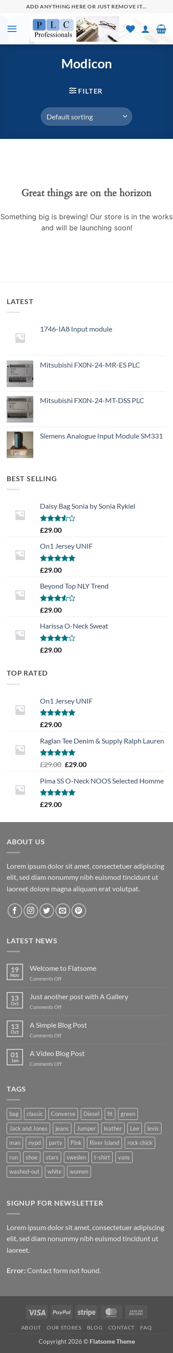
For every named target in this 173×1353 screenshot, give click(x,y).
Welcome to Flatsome (63, 968)
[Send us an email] (62, 910)
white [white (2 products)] (54, 1171)
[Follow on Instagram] (31, 910)
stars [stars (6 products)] (52, 1157)
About (31, 1327)
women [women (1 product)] (79, 1171)
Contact (121, 1327)
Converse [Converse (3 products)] (63, 1113)
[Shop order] (86, 116)
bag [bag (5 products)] (14, 1113)
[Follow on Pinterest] (78, 910)
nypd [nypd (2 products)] (34, 1142)
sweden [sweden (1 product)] (76, 1157)
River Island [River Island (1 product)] (104, 1142)
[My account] (145, 29)
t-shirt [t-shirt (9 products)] (102, 1157)
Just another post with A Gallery (79, 996)
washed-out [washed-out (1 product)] (24, 1171)
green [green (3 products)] (128, 1113)
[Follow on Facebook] (15, 910)
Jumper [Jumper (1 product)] (86, 1128)
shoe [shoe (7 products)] (32, 1157)
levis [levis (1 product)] (153, 1128)
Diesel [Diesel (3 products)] (91, 1113)
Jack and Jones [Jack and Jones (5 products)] (28, 1128)
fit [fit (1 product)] (110, 1113)
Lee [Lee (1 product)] (134, 1128)
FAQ (146, 1327)
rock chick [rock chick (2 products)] (140, 1142)
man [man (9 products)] (14, 1142)
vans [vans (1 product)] (124, 1157)
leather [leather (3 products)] (113, 1128)
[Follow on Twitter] (46, 910)
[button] (12, 29)
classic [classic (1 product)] (35, 1113)
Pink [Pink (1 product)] (76, 1142)
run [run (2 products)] (13, 1157)
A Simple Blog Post (58, 1025)
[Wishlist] (130, 29)
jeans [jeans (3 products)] (62, 1128)
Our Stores (64, 1327)
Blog (94, 1327)
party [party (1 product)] (56, 1142)
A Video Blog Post (57, 1053)
